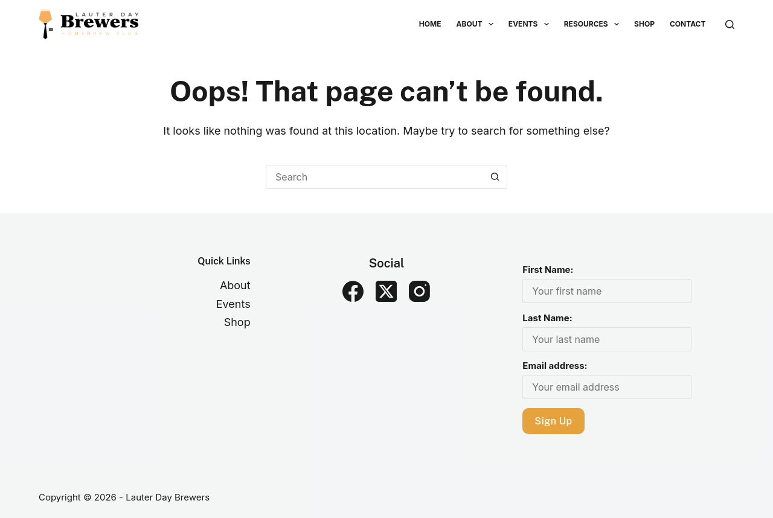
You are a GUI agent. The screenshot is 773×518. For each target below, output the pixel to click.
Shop (644, 23)
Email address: (554, 365)
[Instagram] (419, 291)
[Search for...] (374, 177)
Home (430, 23)
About (477, 24)
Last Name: (547, 318)
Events (531, 24)
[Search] (729, 24)
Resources (594, 24)
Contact (688, 23)
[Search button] (495, 177)
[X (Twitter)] (386, 291)
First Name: (547, 269)
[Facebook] (353, 291)
